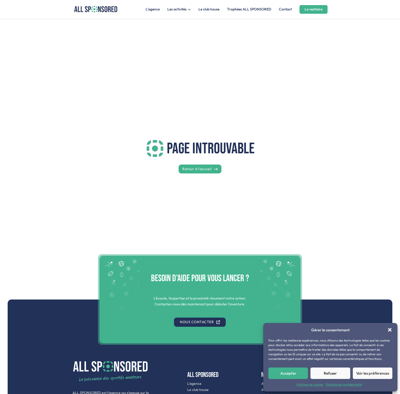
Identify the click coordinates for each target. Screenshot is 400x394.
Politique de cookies (309, 384)
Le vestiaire (313, 9)
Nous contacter (200, 322)
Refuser (330, 373)
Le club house (208, 9)
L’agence (153, 9)
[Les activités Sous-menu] (189, 9)
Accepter (288, 373)
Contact (285, 9)
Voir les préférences (372, 373)
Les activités (176, 9)
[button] (389, 329)
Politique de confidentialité (344, 384)
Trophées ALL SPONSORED (249, 9)
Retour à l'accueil (200, 169)
